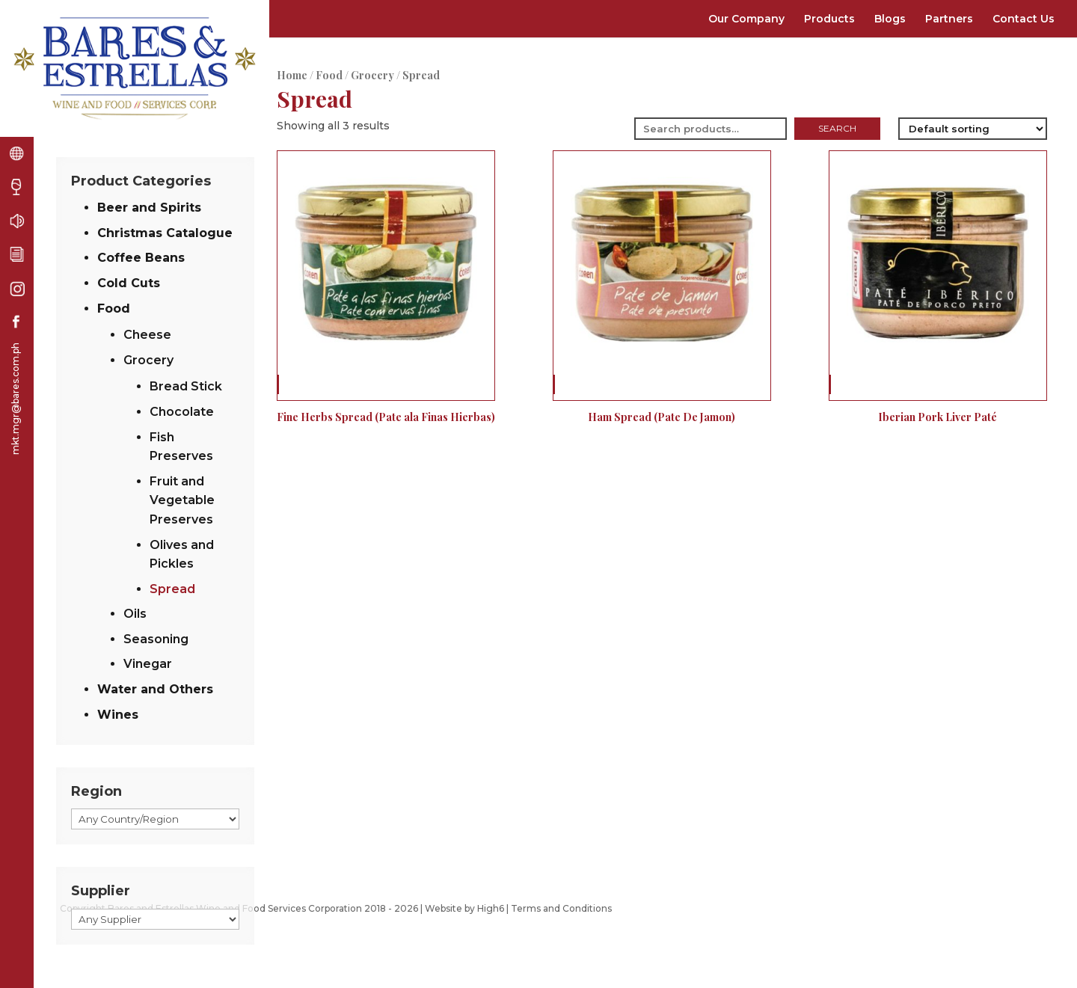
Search (837, 128)
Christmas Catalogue (165, 233)
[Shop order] (972, 128)
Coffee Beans (141, 258)
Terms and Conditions (561, 908)
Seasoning (155, 639)
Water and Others (155, 689)
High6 (490, 908)
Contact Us (1023, 18)
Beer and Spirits (149, 207)
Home (292, 75)
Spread (172, 589)
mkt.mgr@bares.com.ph (15, 399)
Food (329, 75)
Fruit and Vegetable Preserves (182, 500)
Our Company (746, 18)
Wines (117, 715)
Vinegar (147, 664)
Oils (135, 614)
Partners (949, 18)
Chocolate (182, 412)
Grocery (372, 75)
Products (829, 18)
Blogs (890, 18)
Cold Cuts (128, 283)
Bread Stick (186, 386)
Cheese (147, 335)
